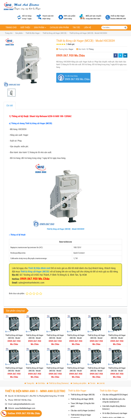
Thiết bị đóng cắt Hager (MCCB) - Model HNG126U (96, 371)
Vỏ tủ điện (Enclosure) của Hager (114, 413)
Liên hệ (87, 27)
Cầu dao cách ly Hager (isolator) (83, 410)
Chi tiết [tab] (9, 105)
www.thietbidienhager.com (25, 408)
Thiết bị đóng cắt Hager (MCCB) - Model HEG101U (96, 338)
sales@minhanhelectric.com (24, 404)
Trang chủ (11, 27)
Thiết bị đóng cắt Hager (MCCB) (83, 394)
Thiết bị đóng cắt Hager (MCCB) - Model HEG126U (76, 338)
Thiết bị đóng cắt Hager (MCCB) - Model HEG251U (14, 338)
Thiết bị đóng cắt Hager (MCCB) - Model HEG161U (55, 338)
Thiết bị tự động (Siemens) (58, 383)
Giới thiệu (25, 27)
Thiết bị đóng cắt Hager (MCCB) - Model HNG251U (34, 371)
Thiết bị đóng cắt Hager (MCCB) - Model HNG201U (55, 371)
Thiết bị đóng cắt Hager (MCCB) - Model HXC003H (65, 229)
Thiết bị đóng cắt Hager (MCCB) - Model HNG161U (76, 371)
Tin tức (76, 27)
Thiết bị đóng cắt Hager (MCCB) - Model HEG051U (14, 371)
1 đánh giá (70, 44)
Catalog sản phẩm (59, 27)
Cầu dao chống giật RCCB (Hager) (115, 394)
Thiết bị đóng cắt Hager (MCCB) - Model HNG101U (117, 371)
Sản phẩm (39, 27)
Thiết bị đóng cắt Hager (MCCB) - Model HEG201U (34, 338)
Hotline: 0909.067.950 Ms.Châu (20, 413)
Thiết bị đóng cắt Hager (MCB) (82, 399)
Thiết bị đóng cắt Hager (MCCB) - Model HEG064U (117, 338)
